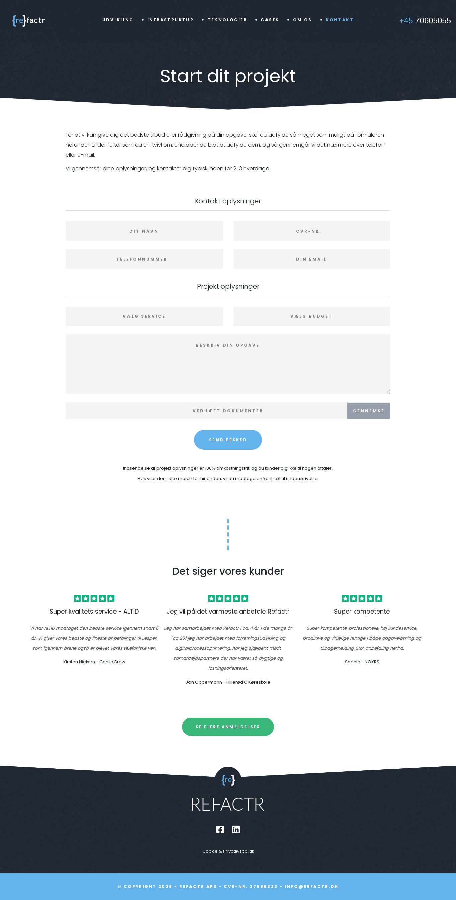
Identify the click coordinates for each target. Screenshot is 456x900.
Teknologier (227, 20)
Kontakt (340, 20)
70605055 (425, 20)
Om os (302, 20)
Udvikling (118, 20)
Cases (270, 20)
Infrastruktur (170, 20)
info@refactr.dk (312, 886)
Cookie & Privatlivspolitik (228, 851)
